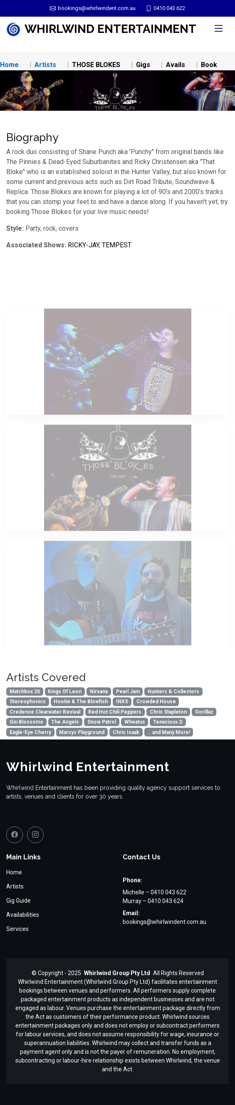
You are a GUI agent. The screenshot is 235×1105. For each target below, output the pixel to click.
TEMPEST (116, 245)
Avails (175, 65)
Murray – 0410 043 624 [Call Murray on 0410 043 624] (153, 901)
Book (209, 65)
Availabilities (22, 915)
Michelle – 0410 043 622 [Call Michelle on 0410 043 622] (154, 892)
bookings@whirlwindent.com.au (164, 921)
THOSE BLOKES (96, 65)
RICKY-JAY (83, 245)
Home (9, 65)
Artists (45, 65)
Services (17, 929)
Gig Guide (18, 900)
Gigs (143, 65)
